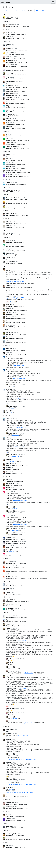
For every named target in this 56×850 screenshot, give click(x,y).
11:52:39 (13, 154)
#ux (17, 508)
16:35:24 (10, 352)
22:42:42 (17, 24)
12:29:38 (17, 483)
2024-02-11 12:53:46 (20, 667)
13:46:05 (14, 561)
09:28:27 (12, 44)
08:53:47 (13, 240)
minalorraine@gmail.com (20, 500)
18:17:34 (15, 550)
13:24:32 (15, 418)
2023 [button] (23, 10)
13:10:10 (14, 537)
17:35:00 (12, 588)
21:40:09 (15, 624)
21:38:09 (14, 221)
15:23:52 (11, 337)
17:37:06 (12, 814)
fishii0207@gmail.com (19, 378)
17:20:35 (12, 321)
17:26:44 (14, 118)
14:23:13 (13, 546)
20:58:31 (14, 370)
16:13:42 (14, 166)
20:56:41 (18, 146)
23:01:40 (15, 628)
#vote (12, 386)
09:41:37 (15, 48)
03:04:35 (10, 134)
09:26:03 (15, 733)
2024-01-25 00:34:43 (20, 659)
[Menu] (53, 2)
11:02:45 (15, 142)
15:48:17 (16, 114)
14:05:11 (18, 834)
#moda (13, 508)
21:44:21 (15, 249)
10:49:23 (15, 89)
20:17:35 (14, 826)
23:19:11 (15, 341)
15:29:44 (16, 213)
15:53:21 (16, 802)
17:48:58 (16, 17)
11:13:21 (16, 93)
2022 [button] (17, 10)
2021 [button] (11, 10)
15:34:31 (12, 110)
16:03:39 (15, 570)
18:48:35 (15, 620)
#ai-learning (15, 435)
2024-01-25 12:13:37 (20, 754)
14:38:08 (11, 584)
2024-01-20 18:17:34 (20, 507)
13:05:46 (14, 348)
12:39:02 (17, 97)
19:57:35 (9, 554)
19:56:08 (12, 592)
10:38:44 (12, 245)
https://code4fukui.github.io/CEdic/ (15, 281)
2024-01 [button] (30, 10)
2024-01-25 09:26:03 (19, 663)
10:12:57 (15, 64)
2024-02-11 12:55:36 (20, 511)
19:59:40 (14, 818)
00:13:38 (13, 269)
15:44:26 (16, 838)
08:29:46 (11, 138)
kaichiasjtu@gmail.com (19, 427)
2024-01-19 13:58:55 (20, 433)
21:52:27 (17, 175)
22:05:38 (14, 257)
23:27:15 (16, 261)
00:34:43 (15, 729)
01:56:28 (17, 600)
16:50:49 (19, 190)
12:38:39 (13, 492)
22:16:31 (14, 126)
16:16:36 (13, 795)
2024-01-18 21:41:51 (20, 384)
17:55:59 (12, 122)
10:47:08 (16, 85)
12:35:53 (13, 487)
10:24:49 (21, 81)
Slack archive (5, 2)
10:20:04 (15, 73)
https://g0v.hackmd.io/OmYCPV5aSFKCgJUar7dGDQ (22, 759)
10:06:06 (15, 56)
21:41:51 (15, 411)
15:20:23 (12, 106)
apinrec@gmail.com (18, 365)
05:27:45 (13, 233)
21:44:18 (14, 225)
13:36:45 (12, 162)
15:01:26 (14, 317)
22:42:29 (13, 325)
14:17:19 (13, 32)
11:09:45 (16, 604)
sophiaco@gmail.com (22, 640)
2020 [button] (5, 10)
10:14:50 (12, 69)
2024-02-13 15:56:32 (14, 671)
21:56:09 (12, 253)
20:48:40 (12, 471)
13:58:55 (15, 459)
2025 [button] (37, 10)
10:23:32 (12, 77)
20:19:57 (11, 202)
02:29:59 (16, 332)
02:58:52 (11, 308)
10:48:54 (11, 845)
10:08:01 (15, 60)
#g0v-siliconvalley (28, 673)
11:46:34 (13, 739)
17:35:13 (17, 463)
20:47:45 (12, 467)
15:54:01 (15, 566)
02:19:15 (13, 304)
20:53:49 (14, 357)
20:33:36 (15, 806)
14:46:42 (14, 312)
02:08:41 (10, 479)
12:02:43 (17, 608)
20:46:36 (19, 170)
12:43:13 (11, 158)
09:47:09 (15, 182)
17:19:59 (15, 616)
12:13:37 (15, 787)
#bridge (13, 756)
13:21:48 (24, 541)
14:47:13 (13, 102)
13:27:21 (26, 198)
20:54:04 (13, 206)
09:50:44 (15, 52)
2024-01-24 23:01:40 (22, 735)
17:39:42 (11, 36)
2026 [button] (43, 10)
